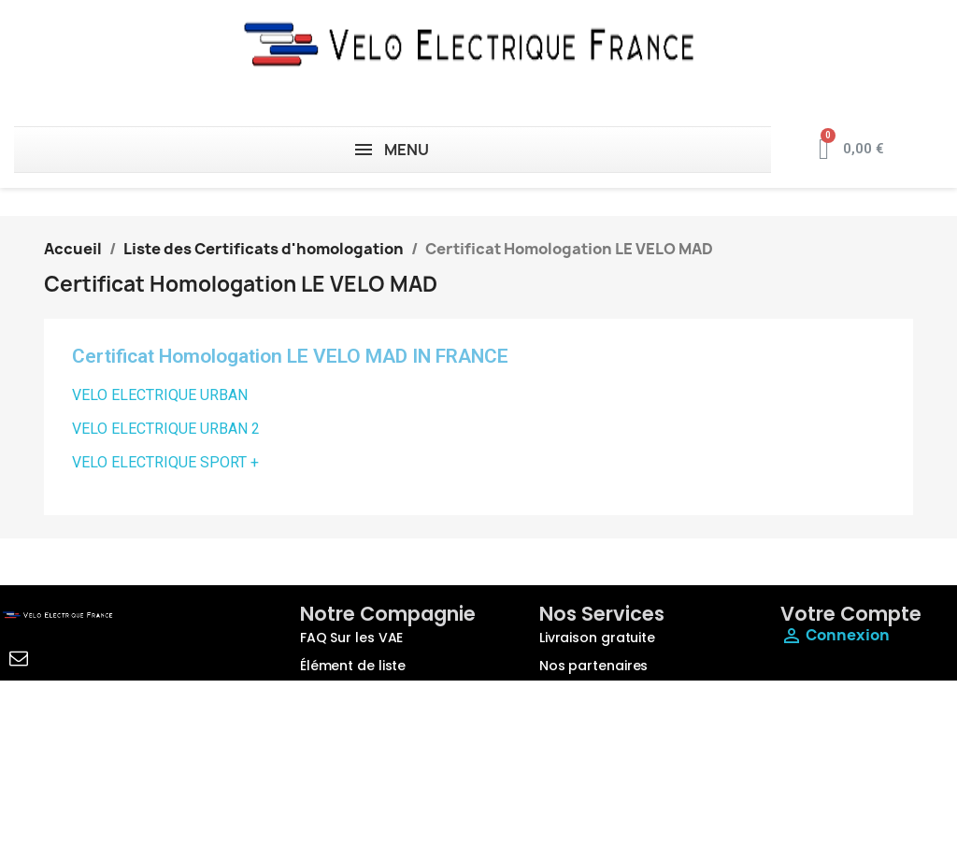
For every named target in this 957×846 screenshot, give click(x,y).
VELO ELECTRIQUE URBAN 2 (166, 428)
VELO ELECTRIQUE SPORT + (165, 462)
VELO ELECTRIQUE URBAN (160, 395)
